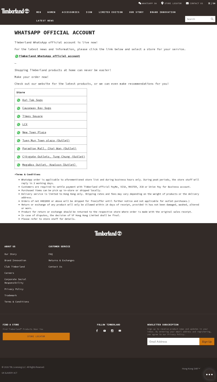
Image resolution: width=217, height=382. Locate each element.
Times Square (32, 116)
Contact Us (55, 266)
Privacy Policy (13, 289)
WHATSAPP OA (149, 3)
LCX (24, 124)
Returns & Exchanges (61, 260)
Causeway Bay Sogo (36, 108)
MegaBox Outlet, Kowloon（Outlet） (49, 164)
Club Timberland (14, 266)
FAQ (50, 254)
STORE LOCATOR (173, 3)
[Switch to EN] (214, 3)
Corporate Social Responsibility (15, 281)
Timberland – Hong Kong (15, 11)
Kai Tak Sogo (32, 100)
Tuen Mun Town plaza (39, 140)
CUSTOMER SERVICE (59, 246)
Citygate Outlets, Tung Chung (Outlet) (53, 156)
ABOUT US (9, 246)
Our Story (10, 254)
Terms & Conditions (16, 301)
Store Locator (36, 336)
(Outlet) (63, 140)
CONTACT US (196, 3)
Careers (9, 272)
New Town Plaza (34, 132)
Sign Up (207, 341)
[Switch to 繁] (209, 3)
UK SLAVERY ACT (9, 372)
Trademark (10, 295)
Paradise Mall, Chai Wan (42, 148)
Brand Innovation (15, 260)
